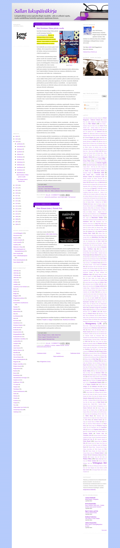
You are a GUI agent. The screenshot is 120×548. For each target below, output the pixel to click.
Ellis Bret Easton (86, 184)
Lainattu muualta (17, 240)
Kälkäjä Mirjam (98, 274)
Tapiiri (93, 417)
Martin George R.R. (96, 307)
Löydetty (15, 244)
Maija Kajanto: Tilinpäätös (91, 499)
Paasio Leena (98, 349)
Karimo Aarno (86, 243)
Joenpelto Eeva (101, 231)
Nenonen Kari (104, 333)
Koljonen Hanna (96, 262)
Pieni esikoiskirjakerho (19, 260)
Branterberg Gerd (101, 149)
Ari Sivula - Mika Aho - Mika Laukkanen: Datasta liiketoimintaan (55, 191)
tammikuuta (20, 172)
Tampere (15, 386)
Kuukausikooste (17, 336)
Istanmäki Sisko (90, 225)
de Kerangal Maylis (96, 469)
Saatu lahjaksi (17, 262)
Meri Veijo (85, 315)
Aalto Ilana (85, 117)
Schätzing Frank (98, 392)
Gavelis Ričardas (101, 190)
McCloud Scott (86, 311)
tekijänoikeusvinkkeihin (89, 489)
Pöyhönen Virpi (91, 363)
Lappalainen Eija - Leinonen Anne (90, 280)
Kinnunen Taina (86, 258)
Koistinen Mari (63, 197)
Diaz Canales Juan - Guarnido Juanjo (93, 174)
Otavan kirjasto (17, 357)
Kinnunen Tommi (95, 258)
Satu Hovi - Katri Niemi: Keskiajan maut (49, 188)
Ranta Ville (102, 365)
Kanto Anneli (101, 241)
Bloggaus (15, 295)
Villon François (98, 449)
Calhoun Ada (93, 159)
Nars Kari (97, 333)
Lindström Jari (86, 292)
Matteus (93, 309)
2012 (16, 208)
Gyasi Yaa (103, 196)
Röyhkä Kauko (101, 380)
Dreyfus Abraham (87, 178)
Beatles (15, 291)
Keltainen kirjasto (18, 325)
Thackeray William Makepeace (94, 423)
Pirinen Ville (104, 357)
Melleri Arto (96, 311)
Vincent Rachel (101, 451)
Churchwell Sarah (90, 165)
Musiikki (15, 352)
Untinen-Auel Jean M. (88, 439)
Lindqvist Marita (101, 290)
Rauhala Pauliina (94, 368)
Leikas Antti (98, 284)
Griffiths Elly (86, 194)
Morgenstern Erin (86, 327)
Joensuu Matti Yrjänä (89, 233)
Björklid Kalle (98, 147)
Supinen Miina (86, 411)
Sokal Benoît (100, 402)
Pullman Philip (97, 361)
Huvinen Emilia (93, 219)
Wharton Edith (102, 460)
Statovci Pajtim (101, 408)
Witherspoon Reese (98, 465)
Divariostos (16, 235)
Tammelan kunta (100, 415)
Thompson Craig (101, 425)
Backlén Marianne (87, 141)
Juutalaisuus (16, 323)
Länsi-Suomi (16, 348)
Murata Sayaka (86, 331)
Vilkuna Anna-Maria (87, 449)
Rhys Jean (90, 372)
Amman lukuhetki (90, 497)
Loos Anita (102, 292)
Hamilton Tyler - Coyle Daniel (93, 200)
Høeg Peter (98, 223)
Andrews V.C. (86, 133)
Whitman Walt (86, 463)
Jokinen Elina (101, 233)
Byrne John (85, 159)
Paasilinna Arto (89, 349)
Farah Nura (87, 188)
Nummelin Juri (86, 337)
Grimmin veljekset (95, 194)
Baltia (14, 289)
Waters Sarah (98, 459)
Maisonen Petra (95, 303)
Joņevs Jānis (85, 235)
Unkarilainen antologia (100, 437)
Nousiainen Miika (100, 335)
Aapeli (91, 117)
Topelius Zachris (98, 429)
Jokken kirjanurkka (90, 523)
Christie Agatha (102, 163)
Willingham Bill (100, 463)
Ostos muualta (17, 253)
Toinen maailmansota (18, 391)
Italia (14, 318)
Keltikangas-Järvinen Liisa (99, 251)
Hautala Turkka (101, 204)
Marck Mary (86, 307)
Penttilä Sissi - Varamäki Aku (93, 355)
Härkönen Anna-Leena (88, 223)
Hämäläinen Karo (100, 221)
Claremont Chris (101, 165)
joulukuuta (20, 144)
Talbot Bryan (89, 415)
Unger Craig (91, 437)
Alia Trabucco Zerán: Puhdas (92, 518)
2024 (16, 141)
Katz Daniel (97, 247)
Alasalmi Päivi (86, 129)
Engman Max (95, 184)
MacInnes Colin (101, 301)
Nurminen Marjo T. (89, 339)
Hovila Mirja (102, 215)
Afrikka (15, 282)
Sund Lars (102, 410)
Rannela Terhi (94, 365)
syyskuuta (19, 151)
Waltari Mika (87, 459)
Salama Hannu (102, 384)
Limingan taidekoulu (100, 286)
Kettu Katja (86, 255)
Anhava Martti (95, 133)
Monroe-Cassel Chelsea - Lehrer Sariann (98, 321)
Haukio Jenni (93, 204)
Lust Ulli (87, 297)
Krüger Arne (102, 268)
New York (16, 355)
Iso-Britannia (16, 316)
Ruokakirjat (16, 375)
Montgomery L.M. (93, 323)
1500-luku (16, 270)
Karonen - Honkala (103, 243)
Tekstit (86, 105)
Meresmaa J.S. (102, 313)
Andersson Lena (101, 131)
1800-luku (16, 277)
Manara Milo (90, 305)
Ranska (15, 371)
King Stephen (102, 256)
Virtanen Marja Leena (88, 453)
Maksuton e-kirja (17, 247)
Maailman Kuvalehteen (69, 319)
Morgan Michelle (101, 325)
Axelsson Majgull (92, 139)
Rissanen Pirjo (86, 374)
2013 (16, 206)
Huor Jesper (86, 217)
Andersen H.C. (90, 131)
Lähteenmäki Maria (92, 299)
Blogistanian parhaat (18, 298)
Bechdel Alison (86, 145)
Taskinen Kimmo (98, 419)
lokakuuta (19, 149)
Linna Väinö (95, 292)
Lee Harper (95, 282)
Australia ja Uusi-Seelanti (20, 286)
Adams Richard (91, 121)
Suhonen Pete (94, 410)
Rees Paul (95, 370)
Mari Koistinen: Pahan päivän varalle (50, 28)
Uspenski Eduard (101, 439)
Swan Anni (87, 413)
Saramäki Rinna (86, 388)
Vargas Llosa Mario (100, 443)
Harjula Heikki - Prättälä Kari (94, 202)
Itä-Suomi (16, 320)
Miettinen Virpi (93, 315)
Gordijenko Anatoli (87, 192)
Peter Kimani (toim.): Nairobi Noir (49, 208)
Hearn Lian (93, 205)
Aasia (14, 280)
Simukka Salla (102, 396)
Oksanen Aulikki (92, 343)
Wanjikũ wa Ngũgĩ (47, 319)
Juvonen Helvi (86, 237)
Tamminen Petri (86, 417)
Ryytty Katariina (92, 380)
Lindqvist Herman (92, 290)
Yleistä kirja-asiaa (18, 409)
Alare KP (102, 127)
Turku (14, 393)
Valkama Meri (97, 441)
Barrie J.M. (95, 141)
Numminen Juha (103, 337)
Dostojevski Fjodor (100, 176)
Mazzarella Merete (101, 309)
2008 (16, 219)
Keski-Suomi (16, 327)
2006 (16, 224)
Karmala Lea (94, 243)
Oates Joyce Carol (97, 341)
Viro (14, 405)
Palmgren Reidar (103, 351)
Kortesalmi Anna (101, 266)
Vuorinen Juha (93, 457)
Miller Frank (85, 317)
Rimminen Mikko (100, 372)
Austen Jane (99, 137)
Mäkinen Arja (104, 331)
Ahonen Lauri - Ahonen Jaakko (90, 127)
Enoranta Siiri (102, 184)
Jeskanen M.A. (91, 231)
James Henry (91, 229)
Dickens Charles (87, 176)
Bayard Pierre (86, 143)
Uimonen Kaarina (97, 435)
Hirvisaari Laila (86, 213)
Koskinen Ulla (86, 268)
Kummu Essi (86, 270)
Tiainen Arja (86, 427)
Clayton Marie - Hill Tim (89, 166)
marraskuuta (20, 146)
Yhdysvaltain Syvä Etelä (19, 407)
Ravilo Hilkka (87, 371)
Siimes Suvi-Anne (93, 396)
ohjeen (47, 37)
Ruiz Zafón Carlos (101, 376)
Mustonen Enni (95, 331)
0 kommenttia (55, 195)
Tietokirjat (16, 389)
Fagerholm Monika (103, 186)
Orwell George (86, 347)
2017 (16, 195)
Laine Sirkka (91, 278)
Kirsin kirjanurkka (90, 503)
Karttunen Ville (88, 245)
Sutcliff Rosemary (103, 411)
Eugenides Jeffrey (87, 186)
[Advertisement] (63, 542)
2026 (16, 136)
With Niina (89, 465)
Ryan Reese (98, 378)
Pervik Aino (104, 355)
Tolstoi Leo (89, 429)
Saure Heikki (104, 388)
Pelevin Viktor (97, 353)
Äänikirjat (16, 412)
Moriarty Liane (96, 327)
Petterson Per (87, 357)
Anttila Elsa (102, 133)
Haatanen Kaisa (94, 198)
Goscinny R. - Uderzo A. (99, 192)
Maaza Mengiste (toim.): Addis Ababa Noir (49, 335)
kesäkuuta (19, 159)
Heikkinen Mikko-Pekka (88, 207)
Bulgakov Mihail (87, 157)
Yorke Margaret (91, 467)
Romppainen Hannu (96, 374)
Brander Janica (92, 149)
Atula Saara (104, 135)
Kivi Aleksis (104, 258)
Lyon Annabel (95, 298)
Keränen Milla (86, 252)
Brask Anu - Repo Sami (88, 151)
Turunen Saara (100, 433)
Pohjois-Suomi (17, 366)
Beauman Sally (102, 143)
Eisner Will (85, 182)
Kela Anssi (102, 249)
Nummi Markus (94, 337)
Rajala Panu (86, 365)
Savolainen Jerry (88, 390)
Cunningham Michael (95, 168)
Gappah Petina (91, 190)
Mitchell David (94, 317)
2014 (16, 203)
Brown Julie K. (101, 155)
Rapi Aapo (85, 367)
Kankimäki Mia (91, 241)
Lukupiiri (15, 343)
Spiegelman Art (101, 406)
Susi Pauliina (94, 411)
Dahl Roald (104, 168)
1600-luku (16, 273)
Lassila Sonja (88, 282)
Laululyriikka (16, 341)
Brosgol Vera (92, 155)
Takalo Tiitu (104, 413)
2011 (16, 211)
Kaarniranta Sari (86, 239)
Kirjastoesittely (17, 332)
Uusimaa (15, 400)
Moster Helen (91, 329)
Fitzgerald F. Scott (95, 188)
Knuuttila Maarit (88, 260)
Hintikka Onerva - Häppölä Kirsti (96, 211)
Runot (15, 373)
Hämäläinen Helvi (88, 221)
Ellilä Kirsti (102, 182)
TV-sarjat (15, 384)
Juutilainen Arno (101, 235)
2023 (16, 185)
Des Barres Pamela (99, 170)
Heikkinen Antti (101, 206)
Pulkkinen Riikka (88, 361)
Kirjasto (15, 237)
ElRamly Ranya (94, 182)
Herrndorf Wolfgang (100, 207)
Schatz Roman (89, 392)
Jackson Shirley (91, 227)
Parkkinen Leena (88, 353)
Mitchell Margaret (103, 317)
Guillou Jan (96, 196)
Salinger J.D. (86, 386)
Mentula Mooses (92, 313)
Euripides (95, 186)
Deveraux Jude (99, 172)
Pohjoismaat (16, 368)
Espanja (15, 307)
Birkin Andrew (88, 147)
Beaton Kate (93, 143)
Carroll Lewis (98, 161)
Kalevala (94, 239)
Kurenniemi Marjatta (88, 272)
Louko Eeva (85, 294)
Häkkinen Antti (102, 219)
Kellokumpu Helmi (87, 251)
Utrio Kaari (86, 441)
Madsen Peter (86, 303)
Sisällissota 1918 (17, 382)
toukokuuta (20, 162)
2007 (16, 221)
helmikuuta (20, 170)
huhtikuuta (20, 164)
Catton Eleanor (91, 162)
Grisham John (104, 194)
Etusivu (58, 353)
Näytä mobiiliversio (58, 356)
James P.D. (98, 229)
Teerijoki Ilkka (91, 421)
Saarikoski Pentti (95, 382)
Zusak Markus (100, 467)
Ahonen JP (102, 125)
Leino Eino (90, 286)
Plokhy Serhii (88, 359)
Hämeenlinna (16, 311)
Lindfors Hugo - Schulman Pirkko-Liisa (92, 288)
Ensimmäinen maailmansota (20, 302)
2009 (16, 216)
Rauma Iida (102, 368)
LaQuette (89, 276)
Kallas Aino (99, 239)
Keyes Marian (95, 255)
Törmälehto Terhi (87, 435)
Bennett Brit (94, 145)
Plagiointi (15, 361)
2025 (16, 139)
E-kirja (15, 300)
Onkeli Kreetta (95, 345)
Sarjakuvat (16, 380)
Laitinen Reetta (100, 278)
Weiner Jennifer (92, 461)
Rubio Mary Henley (91, 376)
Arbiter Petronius (95, 135)
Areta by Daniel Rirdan (91, 512)
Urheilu (15, 398)
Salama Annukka (91, 384)
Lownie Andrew (93, 294)
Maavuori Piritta (101, 299)
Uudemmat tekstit (41, 353)
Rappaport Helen (101, 367)
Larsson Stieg (103, 280)
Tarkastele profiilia (90, 52)
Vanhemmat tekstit (75, 353)
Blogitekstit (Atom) (45, 361)
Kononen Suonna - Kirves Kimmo (92, 264)
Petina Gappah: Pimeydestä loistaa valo (48, 337)
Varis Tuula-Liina (87, 445)
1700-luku (16, 275)
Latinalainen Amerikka (19, 339)
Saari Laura (85, 382)
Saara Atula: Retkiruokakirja (45, 186)
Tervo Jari (99, 421)
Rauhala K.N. (86, 368)
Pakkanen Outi (93, 351)
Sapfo (103, 386)
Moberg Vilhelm (88, 319)
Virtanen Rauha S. (100, 453)
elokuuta (19, 154)
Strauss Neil (85, 410)
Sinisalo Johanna (87, 398)
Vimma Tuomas (91, 451)
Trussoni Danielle (91, 431)
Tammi (70, 65)
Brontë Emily (92, 153)
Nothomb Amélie (89, 335)
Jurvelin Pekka (93, 235)
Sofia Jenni (92, 402)
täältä (90, 47)
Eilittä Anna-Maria (101, 180)
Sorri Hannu (93, 406)
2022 (16, 188)
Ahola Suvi (94, 125)
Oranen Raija (102, 345)
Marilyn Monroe (17, 350)
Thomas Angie (91, 425)
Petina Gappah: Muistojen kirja (46, 339)
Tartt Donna (88, 419)
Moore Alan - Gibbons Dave (89, 325)
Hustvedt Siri (86, 219)
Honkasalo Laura (95, 213)
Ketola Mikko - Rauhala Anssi (98, 252)
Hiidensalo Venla (97, 209)
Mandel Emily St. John (100, 305)
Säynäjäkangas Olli (95, 413)
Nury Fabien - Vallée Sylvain (100, 339)
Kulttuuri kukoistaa (90, 517)
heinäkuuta (20, 157)
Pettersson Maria (95, 357)
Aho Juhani (92, 123)
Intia (14, 313)
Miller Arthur (102, 315)
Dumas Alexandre (98, 178)
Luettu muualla (17, 242)
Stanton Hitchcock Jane (89, 408)
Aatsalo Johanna (97, 117)
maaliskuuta (20, 167)
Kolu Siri (105, 262)
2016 (16, 198)
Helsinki (15, 309)
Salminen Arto (96, 386)
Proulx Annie (104, 359)
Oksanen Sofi (101, 343)
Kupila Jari (102, 270)
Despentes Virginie (87, 172)
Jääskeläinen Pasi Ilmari (98, 237)
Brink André (99, 151)
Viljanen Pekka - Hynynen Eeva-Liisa (96, 447)
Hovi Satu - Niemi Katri (93, 215)
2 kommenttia (55, 343)
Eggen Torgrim (92, 180)
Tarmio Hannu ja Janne (102, 417)
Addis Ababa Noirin (51, 234)
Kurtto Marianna (100, 272)
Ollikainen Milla (86, 345)
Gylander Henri (86, 198)
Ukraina (15, 396)
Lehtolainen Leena (89, 284)
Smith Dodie (99, 400)
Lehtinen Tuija (103, 282)
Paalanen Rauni (103, 347)
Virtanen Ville (86, 455)
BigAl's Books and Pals (91, 511)
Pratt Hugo (96, 359)
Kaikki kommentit (89, 108)
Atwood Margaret (89, 137)
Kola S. (89, 262)
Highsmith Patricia (87, 209)
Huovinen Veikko (97, 217)
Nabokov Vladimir (89, 333)
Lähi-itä (15, 345)
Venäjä (15, 402)
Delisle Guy (88, 170)
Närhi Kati (87, 341)
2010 (16, 214)
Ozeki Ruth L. (95, 347)
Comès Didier (86, 168)
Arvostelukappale (18, 233)
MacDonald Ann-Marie (89, 301)
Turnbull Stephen (101, 431)
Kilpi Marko (87, 256)
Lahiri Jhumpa (96, 276)
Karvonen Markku (98, 245)
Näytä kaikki (104, 530)
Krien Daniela (94, 268)
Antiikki (15, 284)
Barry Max (102, 141)
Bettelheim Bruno (103, 145)
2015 (16, 201)
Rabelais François (101, 363)
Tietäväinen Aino (95, 427)
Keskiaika (16, 329)
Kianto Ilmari (104, 254)
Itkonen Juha (99, 225)
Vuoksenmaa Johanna (97, 455)
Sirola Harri (97, 398)
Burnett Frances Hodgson (99, 157)
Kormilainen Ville (92, 266)
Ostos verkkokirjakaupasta (20, 255)
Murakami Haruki (101, 329)
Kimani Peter (60, 345)
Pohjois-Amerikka (18, 364)
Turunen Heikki (87, 433)
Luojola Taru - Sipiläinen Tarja (100, 295)
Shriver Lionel (98, 394)
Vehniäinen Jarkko (96, 445)
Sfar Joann (90, 394)
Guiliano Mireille (88, 196)
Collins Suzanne (101, 166)
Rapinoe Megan (92, 367)
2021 (16, 190)
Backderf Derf (102, 139)
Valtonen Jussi (91, 443)
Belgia (15, 293)
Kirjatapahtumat (17, 334)
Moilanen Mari (97, 319)
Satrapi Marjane (95, 388)
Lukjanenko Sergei (103, 294)
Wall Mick (102, 457)
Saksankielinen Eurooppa (20, 377)
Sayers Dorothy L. (101, 390)
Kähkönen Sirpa (87, 274)
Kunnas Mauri (94, 270)
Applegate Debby (86, 135)
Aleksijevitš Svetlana (97, 129)
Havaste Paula (86, 205)
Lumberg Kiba (88, 295)
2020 (16, 193)
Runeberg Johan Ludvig (88, 378)
